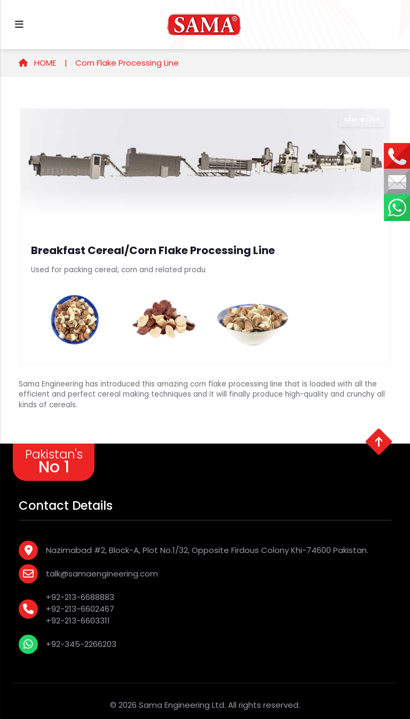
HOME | (43, 62)
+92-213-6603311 (78, 620)
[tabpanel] (205, 236)
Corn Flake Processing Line (127, 62)
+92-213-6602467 (80, 608)
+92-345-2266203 (81, 644)
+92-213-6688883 (80, 597)
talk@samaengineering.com (102, 573)
